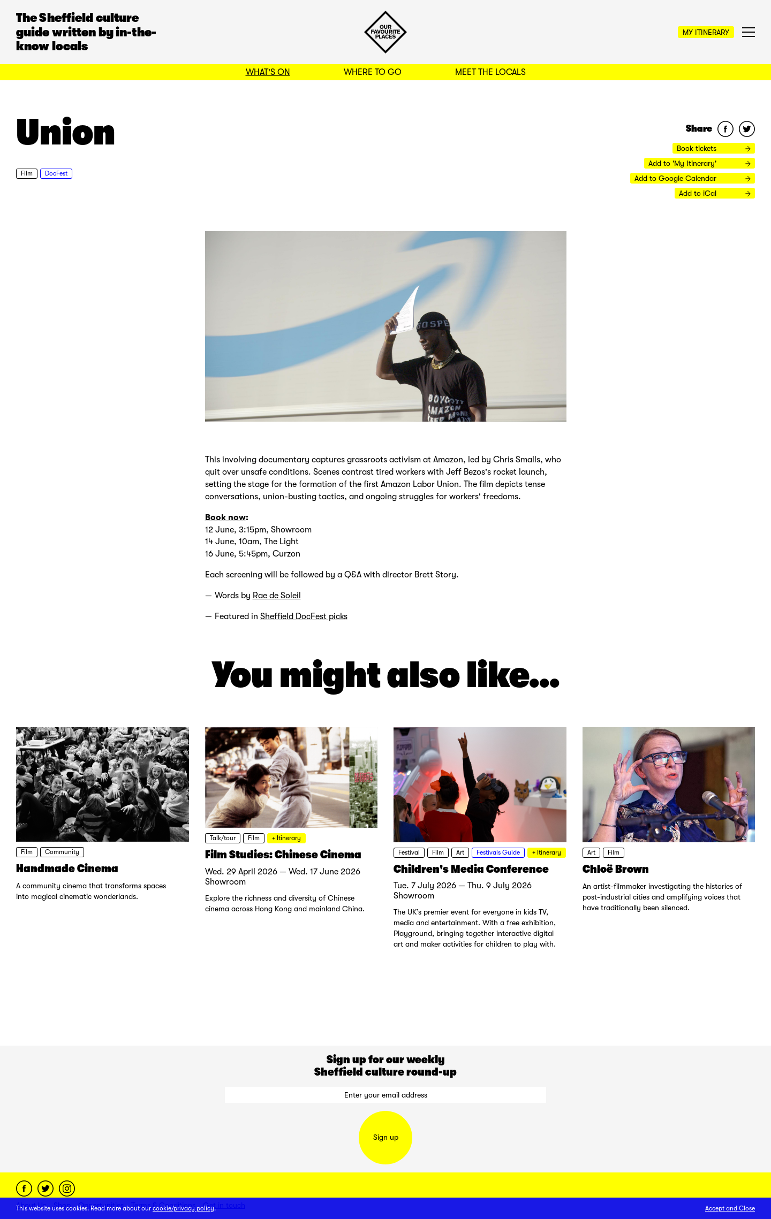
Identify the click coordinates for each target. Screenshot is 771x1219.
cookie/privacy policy (183, 1208)
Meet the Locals (490, 72)
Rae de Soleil (277, 595)
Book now (225, 517)
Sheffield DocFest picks (303, 616)
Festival (409, 852)
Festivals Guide (498, 852)
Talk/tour (223, 838)
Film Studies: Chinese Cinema (283, 854)
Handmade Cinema (67, 868)
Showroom (225, 882)
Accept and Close (730, 1208)
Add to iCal (715, 193)
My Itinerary (706, 32)
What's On (268, 72)
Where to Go (373, 72)
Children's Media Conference (471, 869)
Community (62, 852)
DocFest (56, 173)
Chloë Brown (616, 869)
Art (460, 852)
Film (27, 173)
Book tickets (714, 148)
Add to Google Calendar (692, 178)
